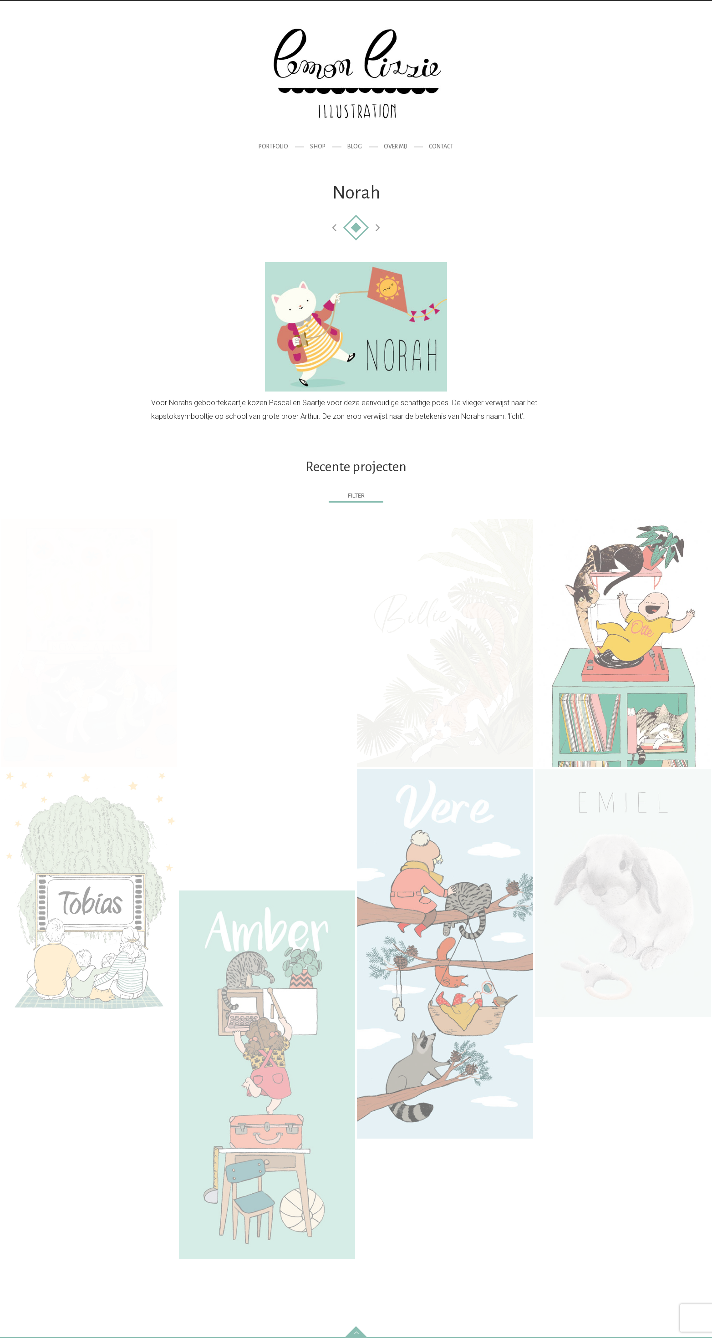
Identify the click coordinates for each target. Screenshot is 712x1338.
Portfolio (273, 146)
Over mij (395, 146)
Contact (441, 146)
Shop (317, 146)
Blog (354, 146)
